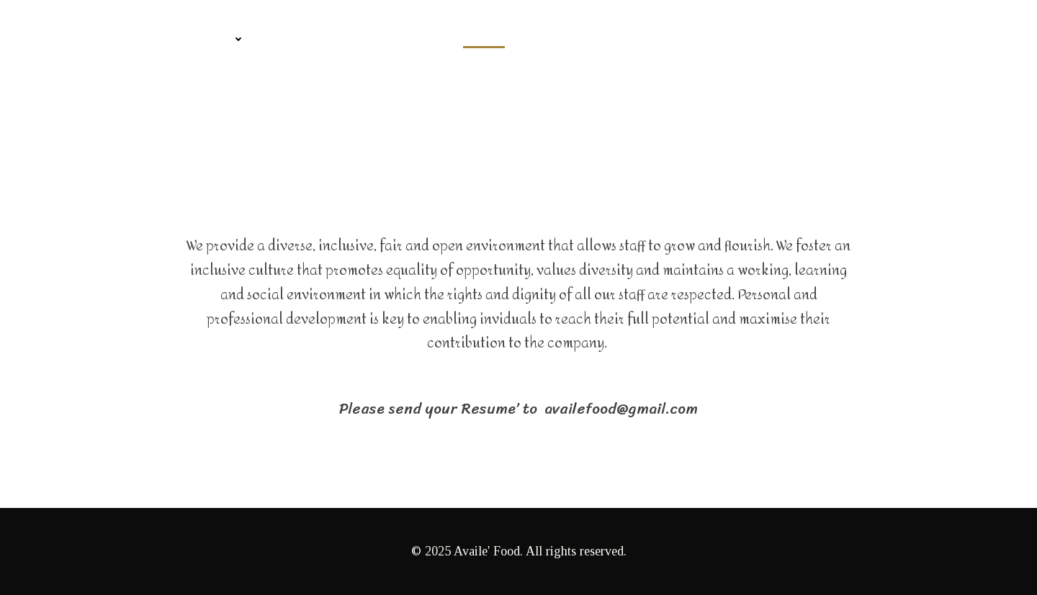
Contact (300, 38)
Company (122, 38)
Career (484, 38)
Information (395, 38)
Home (52, 38)
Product (211, 38)
